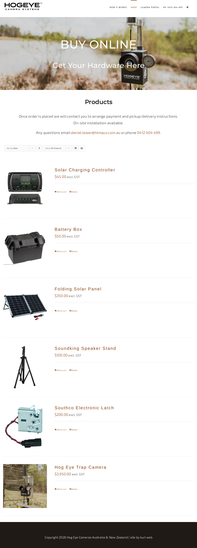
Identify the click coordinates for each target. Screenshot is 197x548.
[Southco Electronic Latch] (25, 427)
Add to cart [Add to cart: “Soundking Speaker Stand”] (61, 370)
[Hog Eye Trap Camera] (25, 486)
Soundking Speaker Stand (85, 348)
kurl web (146, 537)
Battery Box (68, 229)
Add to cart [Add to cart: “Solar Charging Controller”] (61, 192)
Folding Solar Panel (78, 289)
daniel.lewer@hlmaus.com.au (95, 132)
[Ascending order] (39, 148)
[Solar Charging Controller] (25, 189)
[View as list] (82, 148)
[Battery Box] (25, 248)
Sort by (12, 148)
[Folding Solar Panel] (25, 308)
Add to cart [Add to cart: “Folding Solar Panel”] (61, 311)
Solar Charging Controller (85, 170)
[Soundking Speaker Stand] (25, 367)
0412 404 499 (148, 132)
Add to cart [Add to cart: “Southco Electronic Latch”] (61, 430)
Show (53, 148)
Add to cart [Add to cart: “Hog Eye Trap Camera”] (61, 489)
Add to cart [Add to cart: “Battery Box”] (61, 251)
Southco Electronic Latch (84, 407)
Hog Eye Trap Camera (81, 467)
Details (74, 192)
